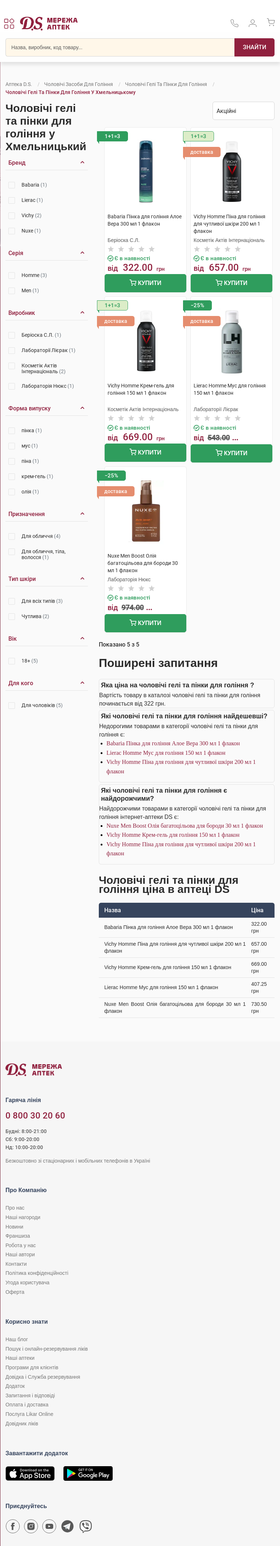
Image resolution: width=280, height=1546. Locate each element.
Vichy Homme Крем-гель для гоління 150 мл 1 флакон (173, 835)
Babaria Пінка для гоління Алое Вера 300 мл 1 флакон (173, 743)
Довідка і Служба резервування (42, 1377)
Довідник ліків (21, 1423)
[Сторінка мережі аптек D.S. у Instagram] (31, 1528)
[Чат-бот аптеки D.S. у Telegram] (67, 1528)
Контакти (16, 1264)
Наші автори (20, 1254)
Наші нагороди (22, 1217)
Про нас (14, 1208)
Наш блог (16, 1339)
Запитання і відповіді (30, 1395)
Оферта (14, 1292)
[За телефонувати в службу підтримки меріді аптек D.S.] (234, 26)
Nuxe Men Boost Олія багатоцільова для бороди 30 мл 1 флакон (184, 826)
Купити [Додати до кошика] (145, 284)
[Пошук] (254, 47)
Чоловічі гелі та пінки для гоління (166, 84)
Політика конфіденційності (36, 1273)
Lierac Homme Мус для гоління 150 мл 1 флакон (165, 753)
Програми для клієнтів (31, 1367)
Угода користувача (27, 1282)
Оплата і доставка (26, 1405)
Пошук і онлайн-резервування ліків (46, 1349)
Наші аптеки (19, 1358)
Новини (14, 1227)
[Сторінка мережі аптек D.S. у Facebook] (12, 1528)
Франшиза (17, 1236)
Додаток (15, 1386)
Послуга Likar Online (29, 1414)
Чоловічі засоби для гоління (78, 84)
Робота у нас (20, 1245)
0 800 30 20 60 (35, 1115)
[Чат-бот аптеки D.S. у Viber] (85, 1528)
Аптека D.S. (18, 84)
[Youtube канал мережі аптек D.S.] (49, 1528)
